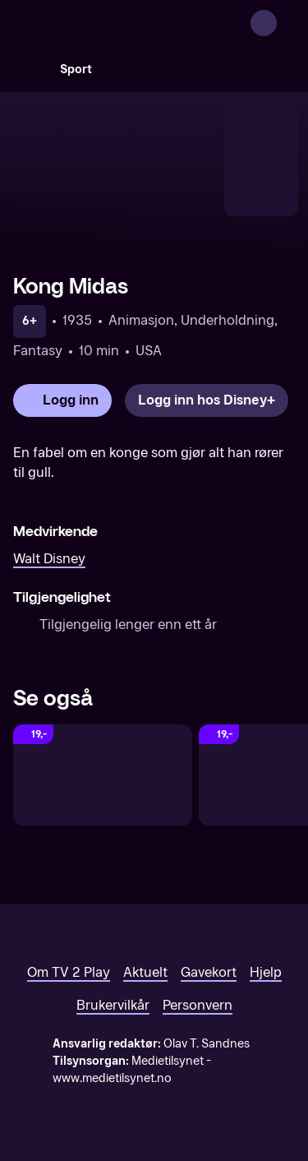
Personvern (197, 1005)
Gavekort (209, 972)
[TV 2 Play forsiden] (136, 23)
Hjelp (266, 972)
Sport (76, 69)
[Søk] (29, 69)
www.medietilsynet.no (112, 1078)
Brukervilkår (112, 1005)
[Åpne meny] (285, 23)
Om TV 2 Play (68, 972)
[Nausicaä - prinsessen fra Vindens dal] (102, 775)
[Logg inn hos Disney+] (206, 400)
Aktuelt (145, 972)
